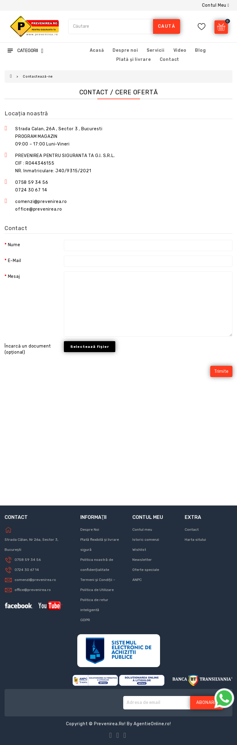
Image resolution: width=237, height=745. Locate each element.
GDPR (85, 620)
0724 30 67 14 (31, 190)
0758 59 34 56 (31, 182)
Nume (14, 244)
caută (167, 26)
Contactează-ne (38, 77)
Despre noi (125, 50)
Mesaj (14, 276)
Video (179, 50)
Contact (169, 59)
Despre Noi (89, 529)
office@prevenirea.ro (33, 590)
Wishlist (139, 549)
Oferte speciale (145, 570)
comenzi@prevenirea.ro (35, 580)
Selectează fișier (89, 347)
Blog (200, 50)
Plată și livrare (133, 59)
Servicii (155, 50)
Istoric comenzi (145, 539)
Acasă (97, 50)
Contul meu (142, 529)
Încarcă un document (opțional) (28, 349)
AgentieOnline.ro (152, 723)
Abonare (206, 702)
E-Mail (14, 260)
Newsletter (142, 560)
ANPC (137, 580)
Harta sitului (195, 539)
